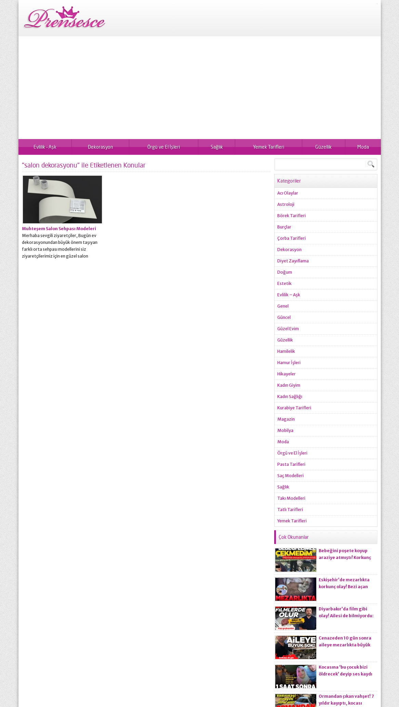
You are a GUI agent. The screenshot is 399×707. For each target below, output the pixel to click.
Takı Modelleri (291, 498)
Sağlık (217, 147)
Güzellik (323, 147)
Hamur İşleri (289, 362)
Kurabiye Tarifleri (294, 407)
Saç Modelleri (290, 475)
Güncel (284, 317)
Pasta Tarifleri (291, 464)
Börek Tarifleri (291, 215)
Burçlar (284, 227)
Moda (363, 147)
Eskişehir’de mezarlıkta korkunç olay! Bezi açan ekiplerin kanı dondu (344, 586)
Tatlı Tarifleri (290, 509)
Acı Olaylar (287, 193)
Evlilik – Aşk (45, 147)
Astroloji (285, 204)
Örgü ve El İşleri (163, 147)
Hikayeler (286, 373)
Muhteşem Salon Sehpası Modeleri (59, 228)
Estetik (284, 283)
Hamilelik (286, 351)
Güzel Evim (288, 328)
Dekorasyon (100, 147)
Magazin (286, 419)
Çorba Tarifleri (291, 238)
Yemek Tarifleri (268, 147)
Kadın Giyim (288, 385)
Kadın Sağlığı (289, 396)
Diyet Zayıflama (293, 260)
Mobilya (285, 430)
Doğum (284, 272)
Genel (283, 306)
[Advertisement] (199, 88)
